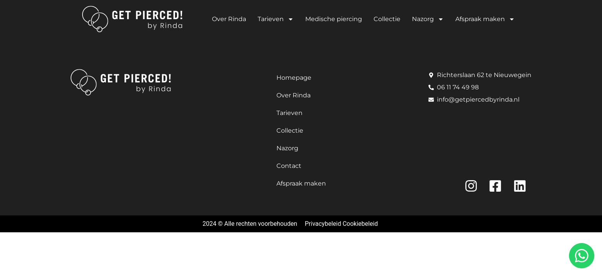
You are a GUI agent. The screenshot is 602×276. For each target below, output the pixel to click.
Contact (288, 165)
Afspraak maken (485, 19)
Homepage (293, 77)
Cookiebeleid (360, 223)
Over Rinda (229, 19)
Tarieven (276, 19)
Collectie (387, 19)
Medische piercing (333, 19)
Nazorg (428, 19)
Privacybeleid (323, 223)
